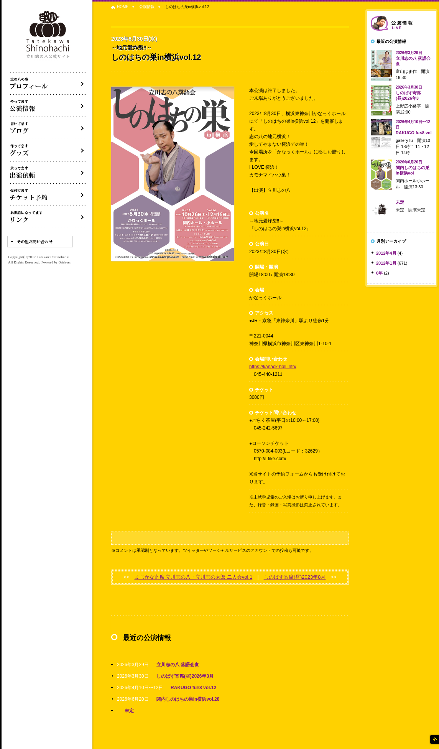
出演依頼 (47, 172)
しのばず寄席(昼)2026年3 (409, 92)
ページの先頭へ (434, 739)
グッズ (47, 150)
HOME (122, 7)
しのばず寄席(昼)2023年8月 (295, 577)
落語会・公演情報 (47, 106)
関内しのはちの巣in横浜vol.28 (188, 699)
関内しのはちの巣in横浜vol (412, 167)
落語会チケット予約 (47, 195)
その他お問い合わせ (40, 241)
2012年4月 (386, 253)
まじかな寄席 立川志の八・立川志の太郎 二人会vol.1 (194, 577)
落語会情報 (401, 23)
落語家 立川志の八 (48, 35)
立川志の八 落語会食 (177, 664)
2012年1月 (386, 263)
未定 (129, 710)
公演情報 (147, 7)
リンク (47, 217)
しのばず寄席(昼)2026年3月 (185, 676)
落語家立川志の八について (47, 83)
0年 (379, 273)
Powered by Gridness (56, 262)
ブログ (47, 128)
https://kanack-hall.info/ (272, 366)
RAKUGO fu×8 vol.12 (193, 687)
